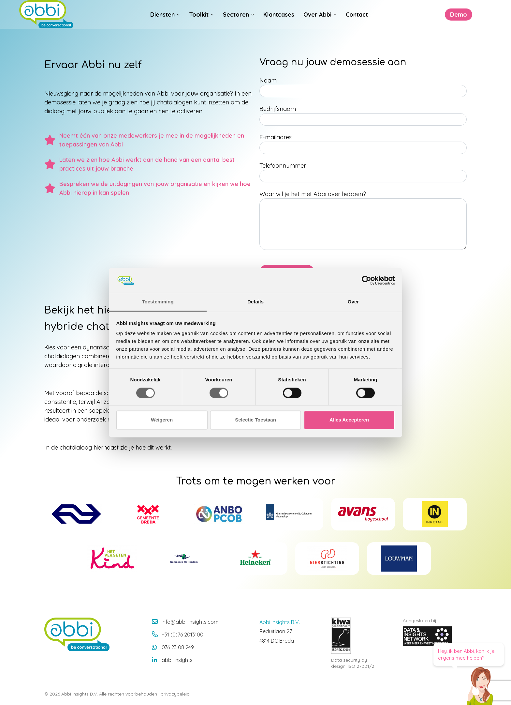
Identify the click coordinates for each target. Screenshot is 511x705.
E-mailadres (275, 137)
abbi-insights (177, 660)
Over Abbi (317, 23)
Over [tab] (353, 302)
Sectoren (236, 23)
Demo (432, 23)
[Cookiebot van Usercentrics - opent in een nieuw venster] (366, 280)
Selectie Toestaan (255, 420)
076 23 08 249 (178, 647)
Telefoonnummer (282, 165)
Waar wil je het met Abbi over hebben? (312, 194)
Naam (268, 80)
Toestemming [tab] (158, 302)
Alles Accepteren (349, 420)
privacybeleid (175, 694)
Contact (357, 23)
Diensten (162, 23)
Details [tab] (255, 302)
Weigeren (162, 420)
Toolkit (199, 23)
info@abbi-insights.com (190, 622)
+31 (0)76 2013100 (182, 634)
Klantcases (278, 23)
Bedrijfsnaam (277, 109)
